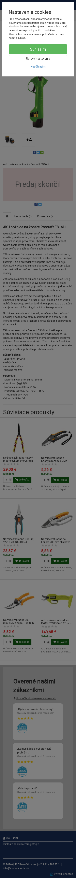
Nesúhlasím (38, 66)
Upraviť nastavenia (38, 58)
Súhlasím (38, 49)
